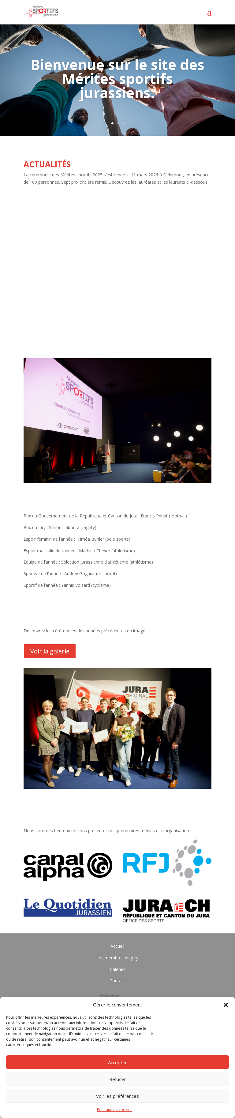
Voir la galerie (49, 651)
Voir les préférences (117, 1096)
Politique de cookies (114, 1109)
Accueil (117, 946)
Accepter (117, 1062)
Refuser (117, 1079)
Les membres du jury (117, 958)
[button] (226, 1005)
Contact (117, 981)
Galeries (117, 969)
